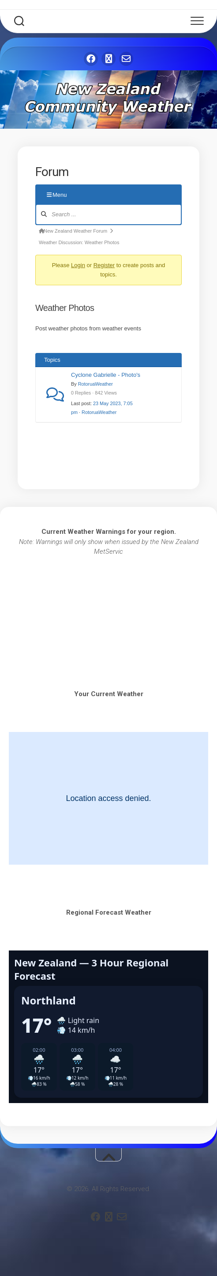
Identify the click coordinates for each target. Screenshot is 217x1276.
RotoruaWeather (95, 384)
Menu (57, 195)
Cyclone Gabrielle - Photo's (105, 375)
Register (104, 265)
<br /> (108, 606)
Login (78, 265)
